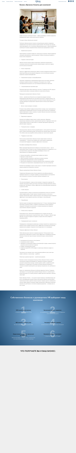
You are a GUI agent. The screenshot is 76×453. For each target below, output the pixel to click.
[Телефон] (69, 1)
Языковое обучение (9, 1)
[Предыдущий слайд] (2, 380)
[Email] (71, 1)
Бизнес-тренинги (34, 446)
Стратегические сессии (62, 1)
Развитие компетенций (18, 1)
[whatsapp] (19, 439)
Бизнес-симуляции (41, 446)
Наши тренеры (57, 446)
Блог (52, 446)
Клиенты (25, 1)
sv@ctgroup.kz (22, 427)
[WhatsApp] (73, 1)
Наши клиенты (48, 446)
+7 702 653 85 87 (26, 434)
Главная (3, 1)
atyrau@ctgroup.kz (23, 436)
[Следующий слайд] (74, 380)
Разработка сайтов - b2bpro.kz (38, 450)
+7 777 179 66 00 (25, 425)
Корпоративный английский (25, 446)
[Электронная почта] (17, 439)
